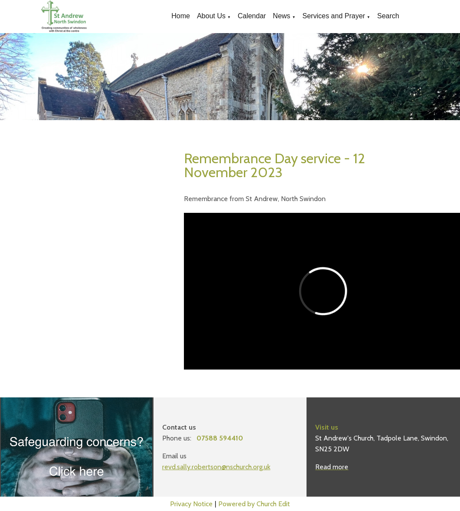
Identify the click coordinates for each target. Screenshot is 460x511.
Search (388, 16)
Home (180, 16)
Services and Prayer (334, 16)
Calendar (252, 16)
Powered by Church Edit (254, 504)
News (281, 16)
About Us (211, 16)
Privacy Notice (191, 504)
